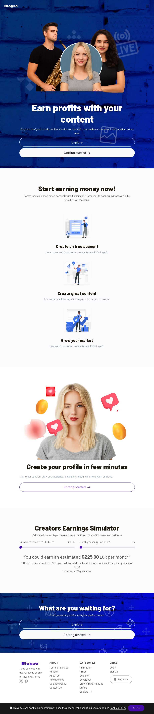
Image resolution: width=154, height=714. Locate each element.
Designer (84, 675)
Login (113, 667)
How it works (56, 679)
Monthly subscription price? (107, 542)
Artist (83, 671)
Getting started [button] (75, 635)
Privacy (53, 671)
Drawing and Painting (91, 683)
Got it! (136, 708)
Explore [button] (77, 142)
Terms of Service (58, 667)
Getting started (75, 153)
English (120, 679)
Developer (85, 679)
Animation (85, 667)
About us (54, 675)
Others (83, 687)
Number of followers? (47, 542)
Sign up (114, 671)
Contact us (55, 687)
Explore (84, 691)
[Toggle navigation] (147, 6)
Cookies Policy (118, 707)
